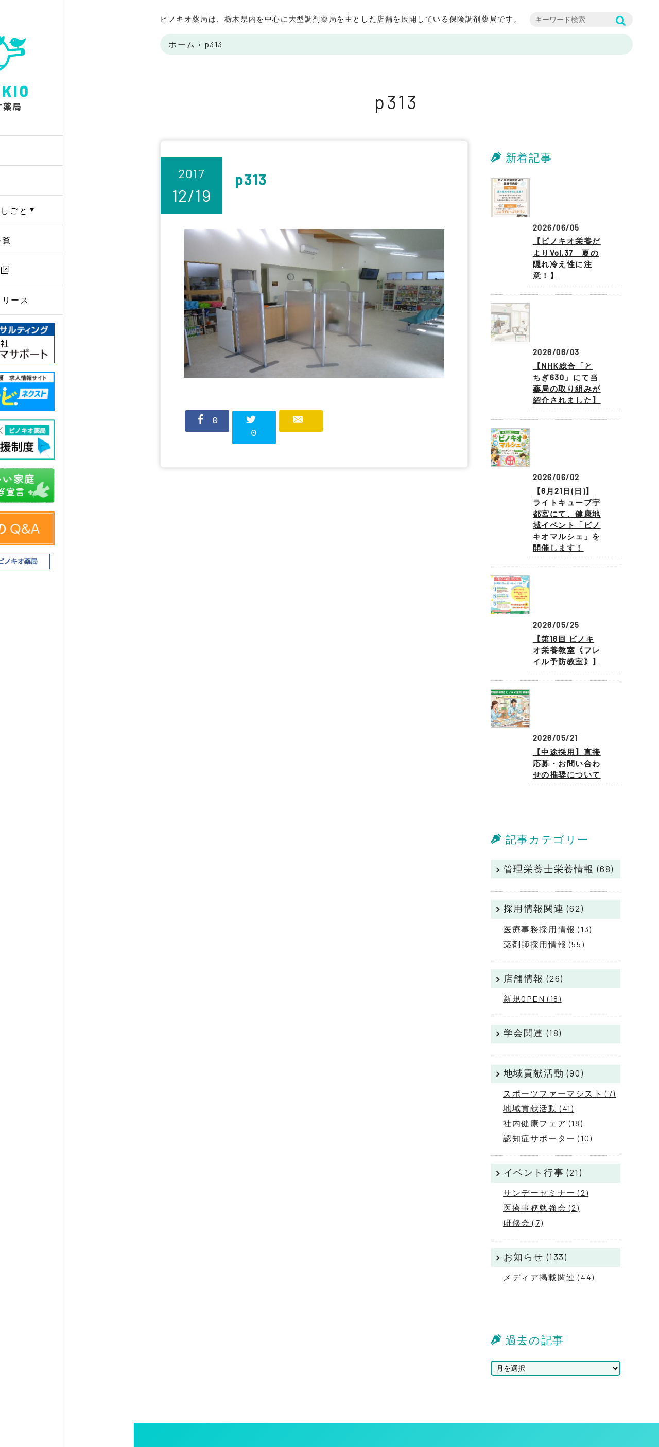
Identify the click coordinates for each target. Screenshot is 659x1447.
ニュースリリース (63, 300)
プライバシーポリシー (595, 1376)
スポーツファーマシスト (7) (559, 1013)
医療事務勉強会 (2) (541, 1128)
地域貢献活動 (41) (538, 1028)
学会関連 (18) (533, 953)
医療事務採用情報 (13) (547, 849)
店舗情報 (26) (533, 898)
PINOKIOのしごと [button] (63, 210)
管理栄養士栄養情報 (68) (559, 789)
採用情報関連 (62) (544, 828)
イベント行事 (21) (543, 1092)
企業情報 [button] (45, 180)
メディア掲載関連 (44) (549, 1197)
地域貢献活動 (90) (544, 993)
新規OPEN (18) (532, 919)
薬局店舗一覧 (54, 240)
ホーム (182, 44)
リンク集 (572, 1402)
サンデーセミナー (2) (545, 1113)
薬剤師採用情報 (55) (543, 864)
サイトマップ (580, 1389)
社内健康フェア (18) (543, 1043)
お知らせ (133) (535, 1177)
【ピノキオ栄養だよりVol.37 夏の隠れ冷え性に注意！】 (568, 228)
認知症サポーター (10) (548, 1058)
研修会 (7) (523, 1143)
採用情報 (45, 270)
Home (39, 150)
